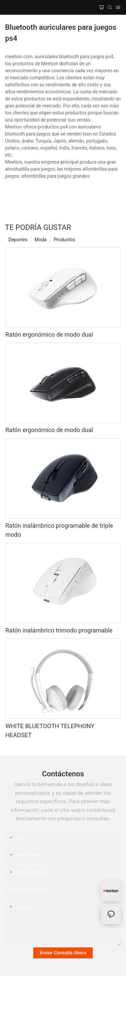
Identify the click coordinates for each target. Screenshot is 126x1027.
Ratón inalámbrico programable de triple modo (59, 530)
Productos (64, 239)
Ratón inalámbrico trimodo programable (59, 630)
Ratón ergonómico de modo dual (49, 334)
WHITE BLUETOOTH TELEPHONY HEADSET (49, 730)
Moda (41, 239)
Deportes (18, 239)
